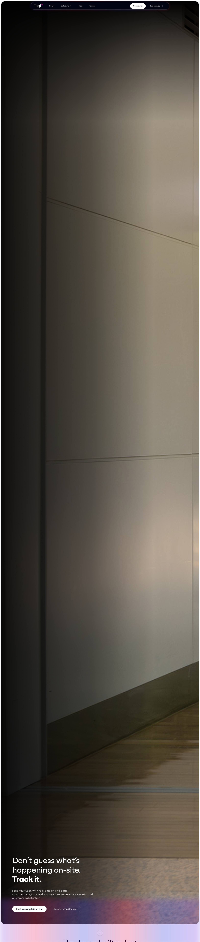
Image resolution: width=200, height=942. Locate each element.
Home (51, 6)
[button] (66, 5)
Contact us (138, 6)
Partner (92, 6)
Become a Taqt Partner (65, 909)
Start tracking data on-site (29, 909)
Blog (80, 6)
